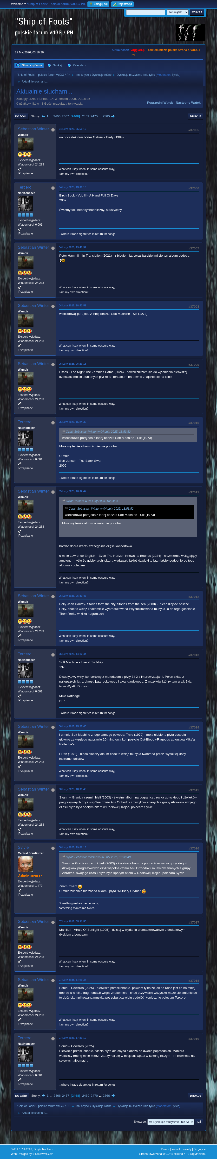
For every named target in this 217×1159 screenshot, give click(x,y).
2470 (94, 116)
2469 (85, 116)
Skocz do (140, 1121)
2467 (65, 116)
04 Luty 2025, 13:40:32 (72, 247)
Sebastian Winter (33, 129)
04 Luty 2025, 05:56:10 (72, 128)
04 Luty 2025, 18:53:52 (72, 305)
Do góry (21, 1095)
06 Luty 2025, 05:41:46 (72, 595)
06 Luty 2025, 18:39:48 (72, 789)
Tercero (25, 187)
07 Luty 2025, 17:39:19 (72, 1037)
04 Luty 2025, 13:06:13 (72, 187)
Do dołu (21, 116)
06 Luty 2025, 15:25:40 (72, 726)
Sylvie (175, 74)
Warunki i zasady (181, 1149)
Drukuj (195, 116)
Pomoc (165, 1149)
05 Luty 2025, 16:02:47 (72, 491)
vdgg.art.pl (138, 50)
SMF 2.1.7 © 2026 (21, 1149)
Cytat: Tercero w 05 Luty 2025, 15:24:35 (92, 501)
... (51, 116)
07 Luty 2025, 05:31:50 (72, 921)
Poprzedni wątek (160, 102)
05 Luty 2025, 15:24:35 (72, 421)
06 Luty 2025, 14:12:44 (72, 653)
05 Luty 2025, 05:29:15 (72, 363)
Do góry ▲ (200, 1149)
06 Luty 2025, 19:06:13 (72, 847)
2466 (56, 116)
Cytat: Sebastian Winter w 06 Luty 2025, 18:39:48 (98, 857)
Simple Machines (43, 1149)
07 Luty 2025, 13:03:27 (72, 979)
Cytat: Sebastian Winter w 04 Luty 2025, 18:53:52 (98, 431)
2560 (106, 116)
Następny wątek (188, 102)
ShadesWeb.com (43, 1154)
